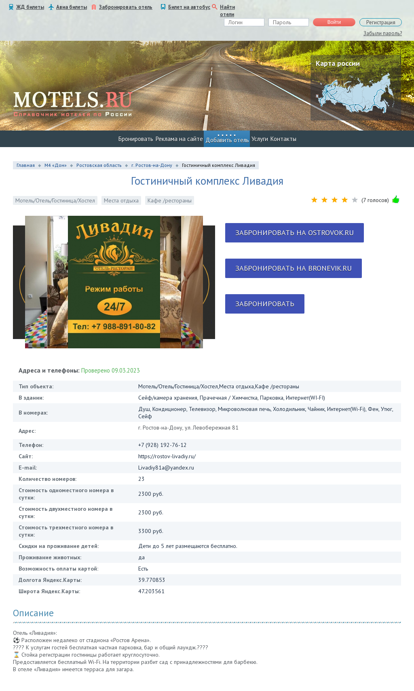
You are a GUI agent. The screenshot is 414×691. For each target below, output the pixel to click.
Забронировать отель (125, 7)
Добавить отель (227, 140)
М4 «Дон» (55, 165)
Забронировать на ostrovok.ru (294, 232)
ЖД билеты (30, 7)
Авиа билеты (71, 7)
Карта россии (338, 63)
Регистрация (380, 22)
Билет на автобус (189, 7)
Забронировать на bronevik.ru (293, 268)
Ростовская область (99, 165)
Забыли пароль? (382, 33)
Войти (334, 22)
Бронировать (135, 139)
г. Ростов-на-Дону (151, 165)
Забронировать (264, 303)
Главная (26, 165)
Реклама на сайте (179, 139)
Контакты (283, 139)
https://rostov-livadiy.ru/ (167, 456)
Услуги (259, 139)
